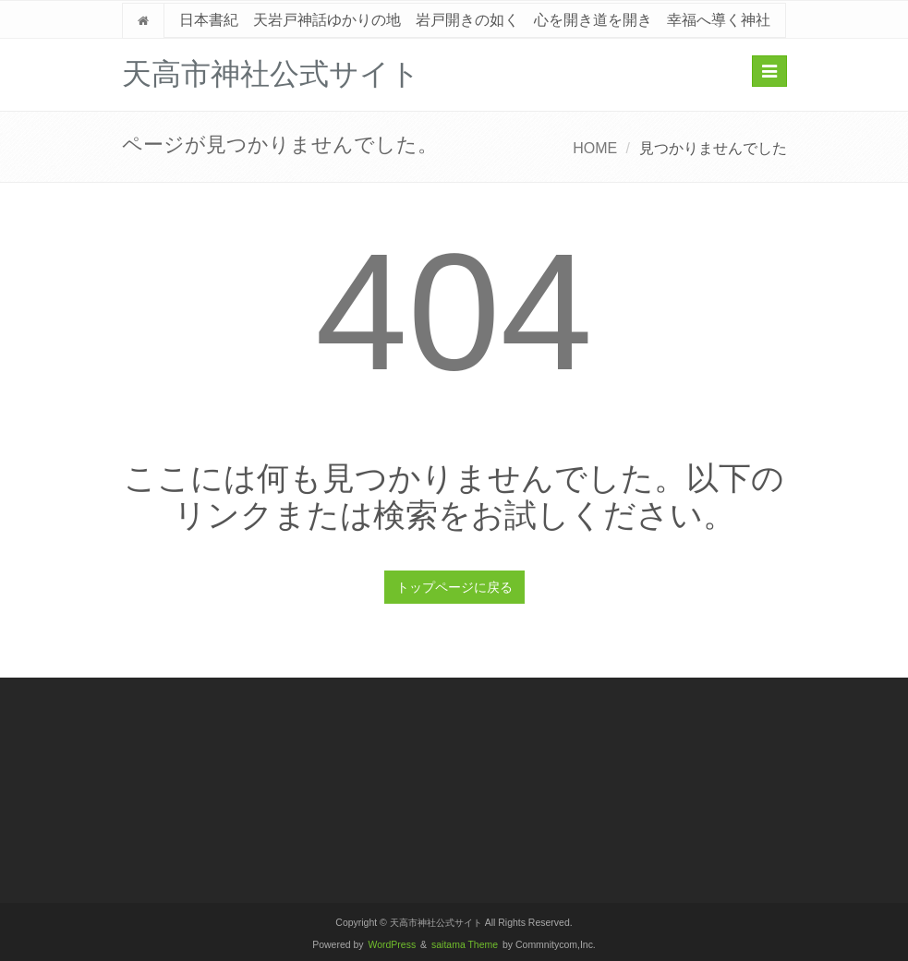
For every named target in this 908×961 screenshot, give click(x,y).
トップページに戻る (454, 587)
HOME (595, 148)
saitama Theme (464, 945)
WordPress (393, 945)
